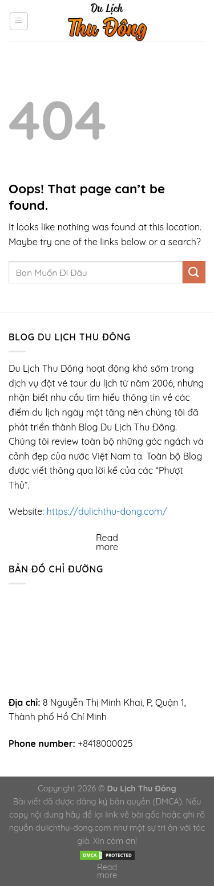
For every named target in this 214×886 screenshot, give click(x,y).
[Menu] (19, 21)
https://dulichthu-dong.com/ (107, 511)
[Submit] (194, 272)
